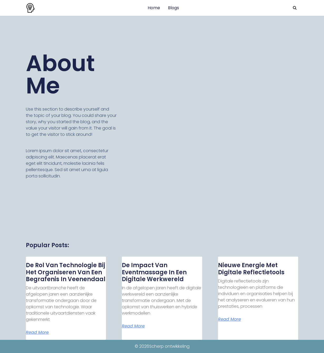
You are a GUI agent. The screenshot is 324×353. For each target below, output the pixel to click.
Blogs (173, 8)
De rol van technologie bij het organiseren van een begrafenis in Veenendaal (65, 272)
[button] (294, 7)
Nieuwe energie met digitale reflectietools (251, 268)
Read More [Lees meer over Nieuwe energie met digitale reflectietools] (229, 319)
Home (154, 8)
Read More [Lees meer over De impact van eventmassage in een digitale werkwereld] (133, 326)
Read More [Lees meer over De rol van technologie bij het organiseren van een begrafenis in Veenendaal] (37, 332)
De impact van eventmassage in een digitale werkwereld (154, 272)
